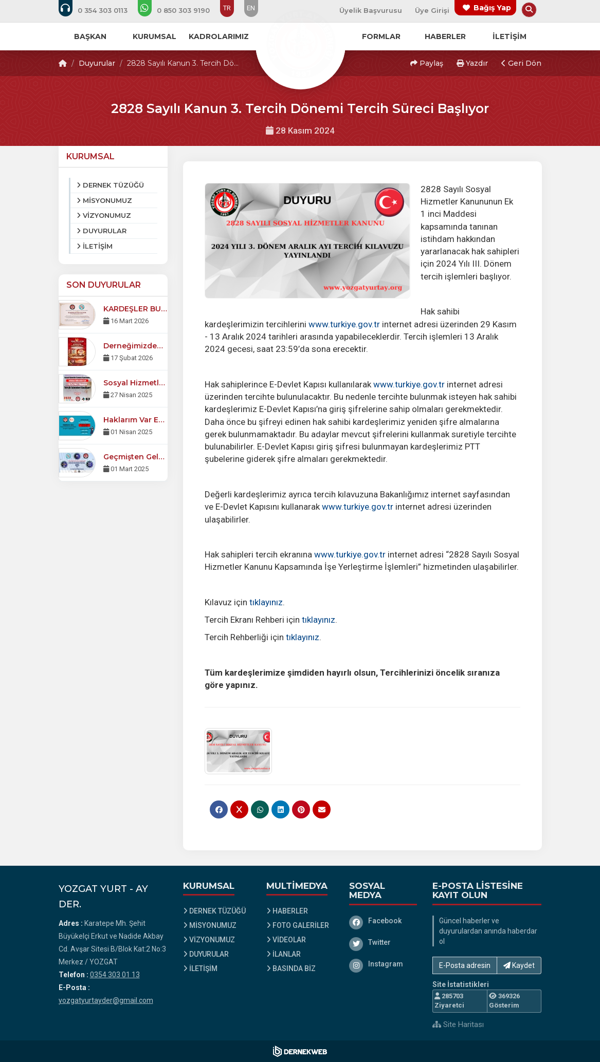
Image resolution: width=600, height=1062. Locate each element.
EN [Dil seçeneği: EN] (251, 8)
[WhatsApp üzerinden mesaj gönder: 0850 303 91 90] (181, 10)
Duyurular (97, 63)
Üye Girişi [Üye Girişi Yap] (432, 10)
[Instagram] (383, 964)
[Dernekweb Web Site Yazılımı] (300, 1051)
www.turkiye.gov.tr (344, 324)
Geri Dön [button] (521, 63)
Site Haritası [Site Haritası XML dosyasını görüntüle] (458, 1024)
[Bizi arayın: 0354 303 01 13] (100, 10)
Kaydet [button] (519, 965)
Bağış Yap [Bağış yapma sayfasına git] (492, 7)
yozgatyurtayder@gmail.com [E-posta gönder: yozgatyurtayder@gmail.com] (106, 1000)
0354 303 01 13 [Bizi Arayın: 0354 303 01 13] (115, 975)
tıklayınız (266, 602)
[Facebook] (383, 921)
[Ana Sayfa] (300, 43)
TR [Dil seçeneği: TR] (227, 8)
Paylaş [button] (426, 63)
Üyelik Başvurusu (370, 10)
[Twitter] (383, 942)
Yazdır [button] (472, 63)
